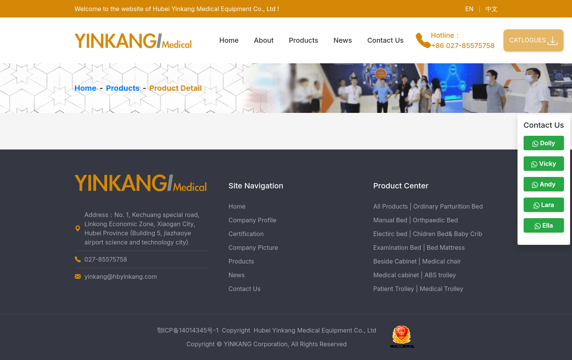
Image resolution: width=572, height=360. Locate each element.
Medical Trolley (441, 288)
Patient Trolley (393, 288)
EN (469, 9)
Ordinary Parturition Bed (448, 206)
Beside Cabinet (395, 261)
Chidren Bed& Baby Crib (447, 234)
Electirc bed (390, 234)
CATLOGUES (534, 40)
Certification (246, 234)
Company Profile (253, 220)
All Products (390, 206)
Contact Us (385, 40)
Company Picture (253, 247)
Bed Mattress (446, 247)
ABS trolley (440, 275)
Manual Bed (390, 220)
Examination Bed (397, 247)
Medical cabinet (396, 275)
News (342, 40)
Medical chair (441, 261)
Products (303, 40)
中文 (491, 9)
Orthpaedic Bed (435, 220)
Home (229, 40)
